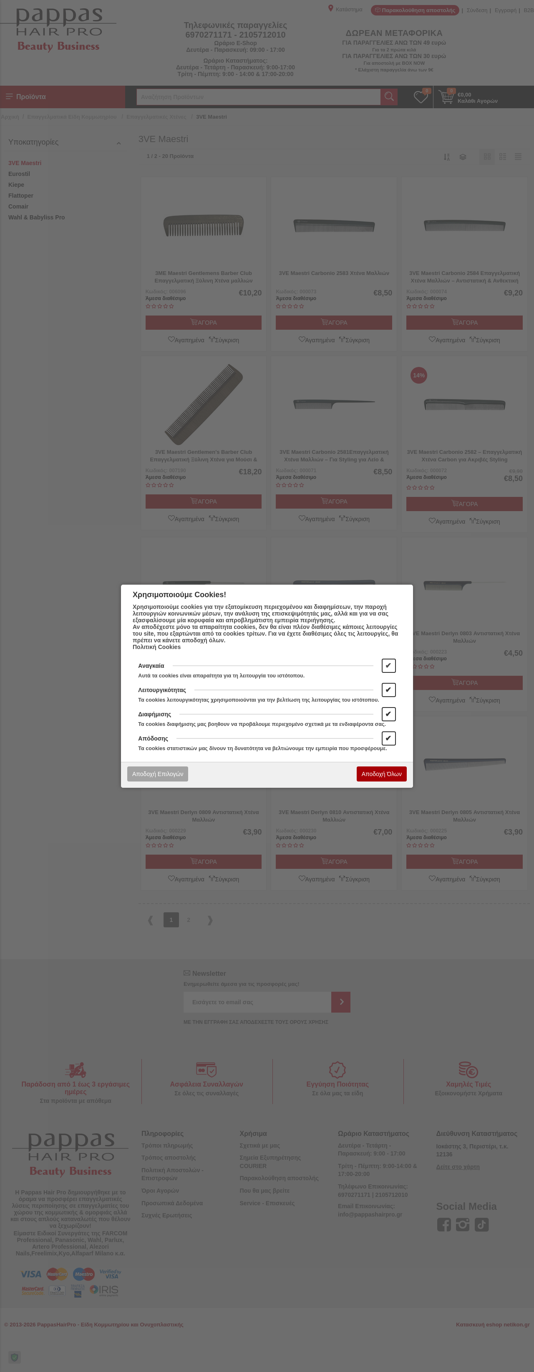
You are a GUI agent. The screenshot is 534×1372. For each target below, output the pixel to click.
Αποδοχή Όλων (382, 774)
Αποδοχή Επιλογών (157, 774)
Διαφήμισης (154, 714)
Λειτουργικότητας (162, 690)
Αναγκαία (151, 665)
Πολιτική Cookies (157, 647)
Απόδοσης (153, 738)
